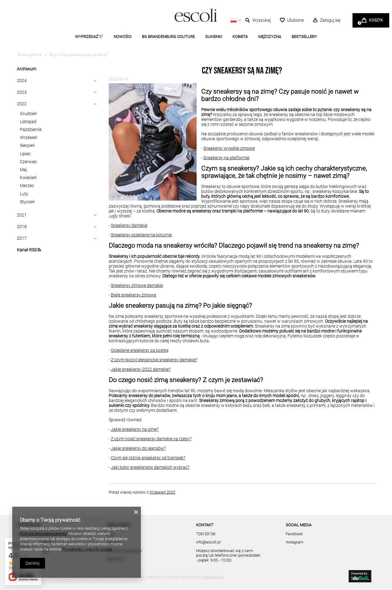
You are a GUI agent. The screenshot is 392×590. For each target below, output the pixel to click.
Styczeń (27, 201)
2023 (22, 92)
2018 (22, 226)
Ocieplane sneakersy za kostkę (139, 350)
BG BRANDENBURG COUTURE (168, 36)
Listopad (28, 121)
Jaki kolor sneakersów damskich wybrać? (150, 467)
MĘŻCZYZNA (269, 36)
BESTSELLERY (304, 36)
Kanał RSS (29, 249)
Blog (52, 54)
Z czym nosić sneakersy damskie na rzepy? (151, 438)
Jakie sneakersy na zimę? (135, 429)
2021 (22, 214)
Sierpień (27, 145)
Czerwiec (28, 161)
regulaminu (212, 576)
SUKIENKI (213, 36)
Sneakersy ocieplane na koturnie (141, 234)
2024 (22, 80)
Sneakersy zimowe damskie (137, 285)
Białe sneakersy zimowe (133, 294)
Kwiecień (28, 177)
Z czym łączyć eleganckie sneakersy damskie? (154, 359)
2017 (22, 238)
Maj (23, 169)
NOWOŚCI (122, 36)
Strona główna (29, 54)
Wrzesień (28, 137)
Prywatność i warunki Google (87, 549)
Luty (24, 193)
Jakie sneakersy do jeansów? (138, 448)
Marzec (27, 185)
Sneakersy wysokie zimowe (229, 148)
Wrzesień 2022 (162, 492)
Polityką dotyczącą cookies (43, 533)
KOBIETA (240, 36)
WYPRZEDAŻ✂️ (89, 36)
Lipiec (25, 153)
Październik (31, 129)
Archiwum (26, 68)
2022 (22, 103)
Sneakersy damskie (129, 225)
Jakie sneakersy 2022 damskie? (141, 369)
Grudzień (28, 113)
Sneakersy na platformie (226, 157)
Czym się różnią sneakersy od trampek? (148, 457)
